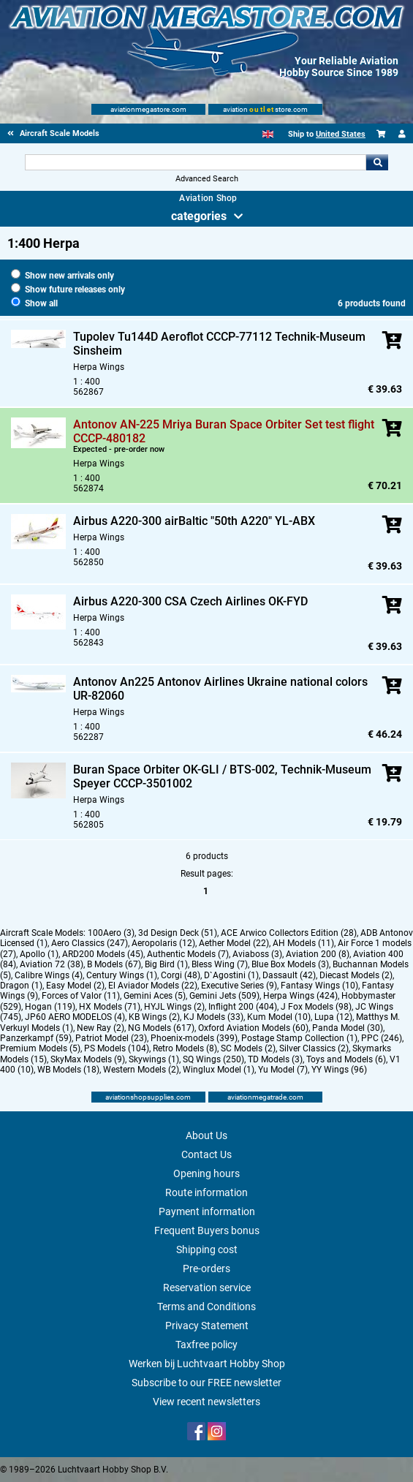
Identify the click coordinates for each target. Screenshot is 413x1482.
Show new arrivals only (62, 276)
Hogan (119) (50, 1007)
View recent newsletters (206, 1401)
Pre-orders (206, 1268)
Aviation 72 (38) (51, 964)
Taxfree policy (206, 1344)
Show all (34, 303)
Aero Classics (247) (89, 943)
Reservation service (207, 1287)
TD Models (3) (275, 1059)
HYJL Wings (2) (174, 1007)
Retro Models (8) (185, 1048)
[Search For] (195, 162)
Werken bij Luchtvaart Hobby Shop (207, 1363)
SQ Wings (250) (213, 1059)
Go (377, 162)
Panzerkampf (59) (36, 1038)
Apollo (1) (39, 954)
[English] (267, 134)
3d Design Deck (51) (177, 933)
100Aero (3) (111, 933)
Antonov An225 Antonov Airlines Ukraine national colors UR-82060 (220, 689)
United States (340, 134)
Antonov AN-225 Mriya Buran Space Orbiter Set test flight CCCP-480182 (223, 431)
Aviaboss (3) (257, 954)
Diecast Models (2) (356, 975)
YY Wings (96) (339, 1070)
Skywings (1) (154, 1059)
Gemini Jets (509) (224, 996)
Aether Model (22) (234, 943)
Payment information (207, 1211)
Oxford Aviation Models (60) (253, 1028)
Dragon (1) (21, 985)
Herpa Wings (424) (300, 996)
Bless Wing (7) (220, 964)
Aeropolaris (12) (163, 943)
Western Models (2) (141, 1070)
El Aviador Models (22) (152, 985)
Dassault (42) (289, 975)
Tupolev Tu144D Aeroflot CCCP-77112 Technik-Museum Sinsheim (219, 344)
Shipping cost (207, 1249)
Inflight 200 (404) (242, 1007)
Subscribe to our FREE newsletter (206, 1382)
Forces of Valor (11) (81, 996)
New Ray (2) (100, 1028)
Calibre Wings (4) (49, 975)
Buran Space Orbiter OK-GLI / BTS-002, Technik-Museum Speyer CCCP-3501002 (222, 776)
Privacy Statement (207, 1325)
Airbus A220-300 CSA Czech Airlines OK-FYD (190, 601)
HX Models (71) (109, 1007)
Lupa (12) (333, 1017)
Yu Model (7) (283, 1070)
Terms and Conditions (206, 1306)
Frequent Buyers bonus (206, 1230)
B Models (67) (114, 964)
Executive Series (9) (239, 985)
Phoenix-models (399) (194, 1038)
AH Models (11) (303, 943)
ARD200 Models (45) (102, 954)
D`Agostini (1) (231, 975)
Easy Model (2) (75, 985)
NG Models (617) (161, 1028)
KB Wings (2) (154, 1017)
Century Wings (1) (121, 975)
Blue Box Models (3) (290, 964)
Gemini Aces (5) (155, 996)
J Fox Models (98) (316, 1007)
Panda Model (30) (347, 1028)
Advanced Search (206, 179)
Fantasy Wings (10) (319, 985)
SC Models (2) (248, 1048)
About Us (206, 1135)
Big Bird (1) (166, 964)
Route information (206, 1192)
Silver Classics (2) (314, 1048)
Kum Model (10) (279, 1017)
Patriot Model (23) (111, 1038)
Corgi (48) (180, 975)
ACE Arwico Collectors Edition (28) (289, 933)
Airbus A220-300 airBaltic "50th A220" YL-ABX (194, 521)
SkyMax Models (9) (87, 1059)
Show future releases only (68, 289)
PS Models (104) (116, 1048)
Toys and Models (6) (346, 1059)
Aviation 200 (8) (317, 954)
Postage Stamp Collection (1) (299, 1038)
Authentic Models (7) (188, 954)
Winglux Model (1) (218, 1070)
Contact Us (206, 1154)
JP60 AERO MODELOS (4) (75, 1017)
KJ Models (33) (213, 1017)
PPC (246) (381, 1038)
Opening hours (206, 1173)
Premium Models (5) (40, 1048)
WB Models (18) (68, 1070)
